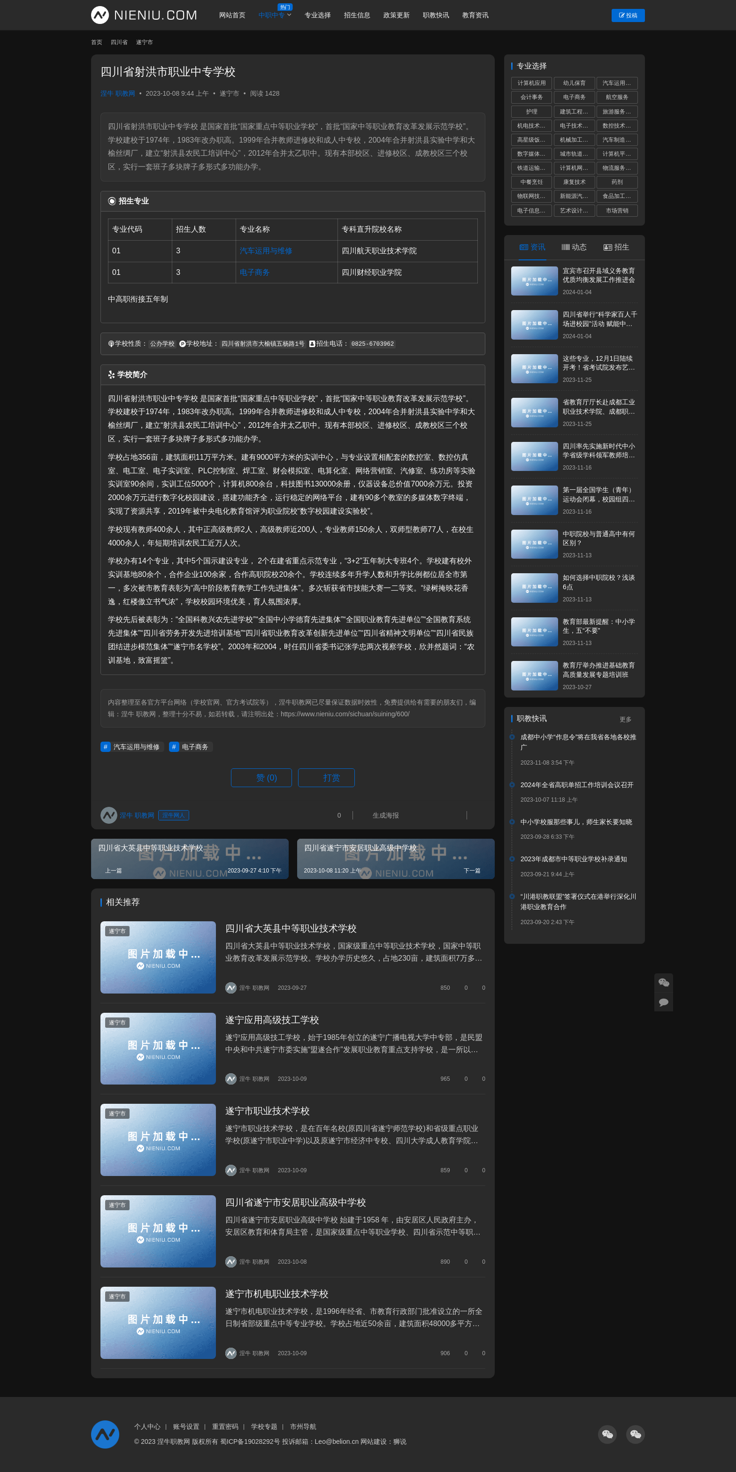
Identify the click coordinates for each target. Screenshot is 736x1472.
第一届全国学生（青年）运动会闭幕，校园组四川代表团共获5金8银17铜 (599, 499)
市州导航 (303, 1426)
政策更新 (396, 15)
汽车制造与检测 (620, 140)
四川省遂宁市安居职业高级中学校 (295, 1202)
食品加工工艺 (619, 196)
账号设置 (186, 1426)
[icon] (607, 1434)
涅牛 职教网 (117, 93)
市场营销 (617, 210)
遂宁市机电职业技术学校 (277, 1294)
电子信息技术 (534, 210)
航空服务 (617, 97)
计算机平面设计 (620, 154)
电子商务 (255, 272)
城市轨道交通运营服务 (577, 154)
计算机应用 (532, 83)
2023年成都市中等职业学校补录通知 (574, 859)
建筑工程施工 (577, 111)
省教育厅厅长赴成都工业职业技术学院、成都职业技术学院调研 (599, 411)
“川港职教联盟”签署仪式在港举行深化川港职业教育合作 (578, 902)
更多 (629, 719)
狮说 (399, 1441)
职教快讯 (436, 15)
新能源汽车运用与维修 (577, 196)
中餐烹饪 (532, 182)
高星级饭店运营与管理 (534, 140)
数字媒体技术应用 (534, 154)
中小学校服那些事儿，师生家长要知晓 (576, 822)
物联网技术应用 (534, 196)
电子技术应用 (577, 125)
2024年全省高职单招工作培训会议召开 (577, 785)
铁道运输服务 (534, 168)
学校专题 (264, 1426)
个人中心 (147, 1426)
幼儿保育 (574, 83)
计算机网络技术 (577, 168)
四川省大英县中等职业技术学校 (291, 928)
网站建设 (373, 1441)
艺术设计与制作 (577, 210)
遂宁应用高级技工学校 (272, 1020)
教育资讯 (475, 15)
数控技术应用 (619, 125)
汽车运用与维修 (266, 251)
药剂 (617, 182)
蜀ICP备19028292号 (250, 1441)
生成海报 (380, 815)
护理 (531, 111)
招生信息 (357, 15)
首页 (96, 42)
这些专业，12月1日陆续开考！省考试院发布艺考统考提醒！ (599, 367)
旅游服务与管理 (620, 111)
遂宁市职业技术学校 (267, 1111)
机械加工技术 (577, 140)
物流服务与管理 (620, 168)
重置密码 (225, 1426)
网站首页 (232, 15)
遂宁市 (229, 93)
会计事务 (532, 97)
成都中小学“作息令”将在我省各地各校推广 (578, 742)
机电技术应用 (534, 125)
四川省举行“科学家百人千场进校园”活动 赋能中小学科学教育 (600, 323)
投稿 (628, 15)
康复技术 (574, 182)
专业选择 (318, 15)
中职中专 (272, 15)
